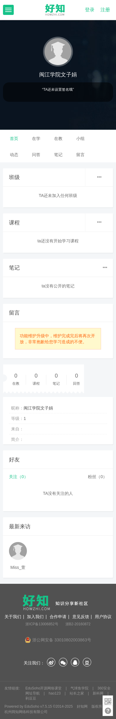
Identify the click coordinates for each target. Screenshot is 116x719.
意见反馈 (80, 616)
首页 (14, 138)
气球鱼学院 (80, 688)
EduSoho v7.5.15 (38, 706)
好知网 (82, 706)
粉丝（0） (97, 476)
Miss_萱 (18, 567)
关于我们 (12, 616)
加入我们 (35, 616)
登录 (89, 9)
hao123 (55, 693)
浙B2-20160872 (78, 624)
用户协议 (103, 616)
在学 (36, 138)
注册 (105, 9)
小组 (80, 138)
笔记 (58, 154)
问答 (36, 154)
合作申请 (58, 616)
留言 (80, 154)
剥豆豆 (30, 698)
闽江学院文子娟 (58, 75)
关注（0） (18, 476)
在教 (58, 138)
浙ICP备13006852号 (41, 624)
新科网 (98, 693)
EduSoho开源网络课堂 (44, 688)
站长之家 (77, 693)
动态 (14, 154)
